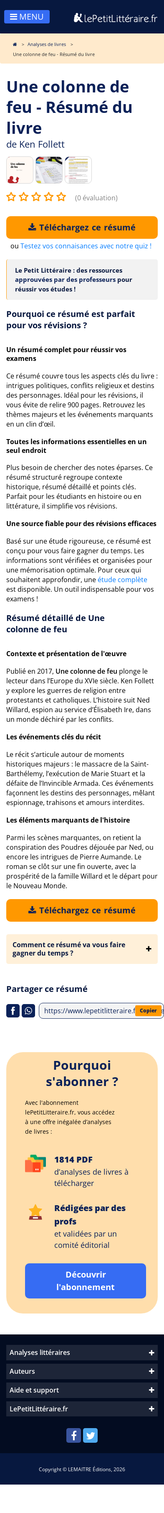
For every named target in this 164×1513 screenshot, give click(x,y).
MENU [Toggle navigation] (27, 16)
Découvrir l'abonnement (85, 1281)
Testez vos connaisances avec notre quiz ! (85, 245)
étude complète (122, 579)
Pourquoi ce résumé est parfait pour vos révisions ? (70, 319)
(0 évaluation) (96, 197)
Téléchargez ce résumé (82, 227)
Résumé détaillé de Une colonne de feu (55, 623)
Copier (148, 1010)
